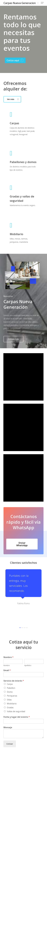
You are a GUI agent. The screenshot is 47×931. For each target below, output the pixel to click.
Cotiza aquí (13, 60)
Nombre (8, 640)
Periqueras (12, 678)
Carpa (10, 667)
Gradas (10, 690)
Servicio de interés (14, 663)
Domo (10, 675)
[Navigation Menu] (42, 3)
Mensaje (8, 710)
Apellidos (27, 648)
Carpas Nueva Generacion (20, 3)
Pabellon (11, 671)
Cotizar (9, 727)
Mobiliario (12, 686)
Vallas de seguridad (16, 694)
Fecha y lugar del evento (17, 700)
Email (7, 653)
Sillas (9, 682)
